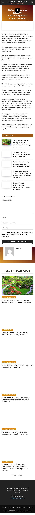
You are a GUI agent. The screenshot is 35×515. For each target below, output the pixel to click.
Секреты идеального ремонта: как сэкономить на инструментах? (22, 154)
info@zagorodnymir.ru (17, 498)
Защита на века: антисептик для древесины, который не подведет (15, 433)
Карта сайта (30, 507)
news (18, 248)
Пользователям (20, 507)
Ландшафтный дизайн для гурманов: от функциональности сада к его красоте (17, 301)
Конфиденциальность (8, 507)
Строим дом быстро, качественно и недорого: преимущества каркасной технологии (16, 400)
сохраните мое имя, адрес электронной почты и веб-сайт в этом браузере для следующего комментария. (17, 234)
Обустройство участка (9, 297)
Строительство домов (9, 394)
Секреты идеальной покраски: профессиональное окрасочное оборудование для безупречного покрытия (15, 468)
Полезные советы (7, 329)
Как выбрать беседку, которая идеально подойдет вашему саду (21, 164)
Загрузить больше (17, 475)
